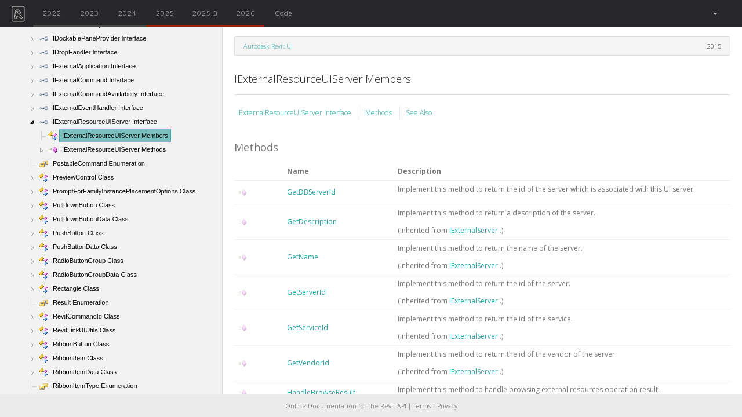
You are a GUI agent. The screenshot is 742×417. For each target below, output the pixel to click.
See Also (419, 113)
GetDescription (312, 221)
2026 (246, 12)
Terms (422, 406)
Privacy (447, 406)
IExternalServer (474, 230)
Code (283, 12)
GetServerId (306, 292)
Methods (379, 113)
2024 (127, 12)
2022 (52, 12)
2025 (165, 12)
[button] (714, 13)
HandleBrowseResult (321, 392)
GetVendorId (308, 363)
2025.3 (205, 12)
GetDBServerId (311, 192)
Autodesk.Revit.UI (268, 46)
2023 (90, 12)
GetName (302, 257)
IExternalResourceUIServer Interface (295, 113)
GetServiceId (307, 327)
